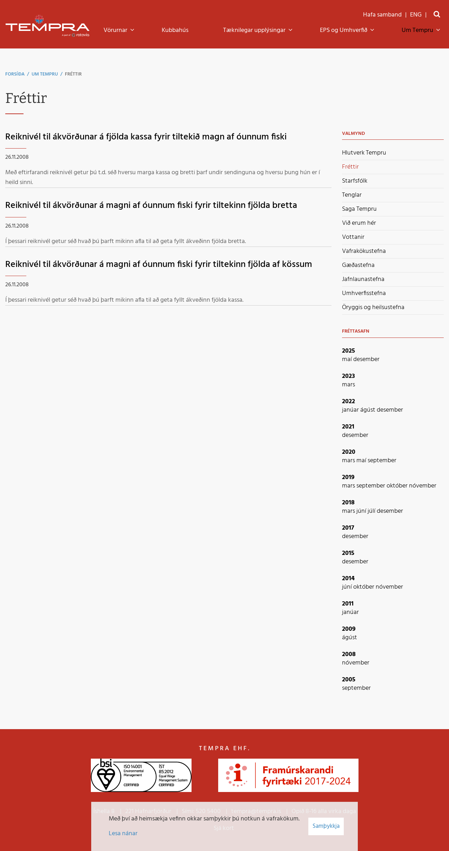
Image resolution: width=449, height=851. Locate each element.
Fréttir (73, 74)
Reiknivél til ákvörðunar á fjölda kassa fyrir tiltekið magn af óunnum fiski (146, 137)
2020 (348, 452)
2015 (348, 553)
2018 (348, 503)
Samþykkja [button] (326, 826)
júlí (372, 511)
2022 (348, 402)
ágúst (368, 410)
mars (348, 385)
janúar (351, 410)
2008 (349, 654)
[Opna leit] (437, 14)
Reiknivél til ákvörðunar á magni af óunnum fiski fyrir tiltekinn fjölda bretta (151, 205)
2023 (348, 376)
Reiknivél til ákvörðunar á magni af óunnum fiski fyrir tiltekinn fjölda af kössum (158, 264)
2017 (348, 528)
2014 (348, 579)
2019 (348, 477)
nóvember (422, 486)
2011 (348, 604)
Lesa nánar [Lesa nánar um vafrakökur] (123, 834)
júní (362, 511)
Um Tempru (45, 74)
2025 (348, 351)
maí (347, 359)
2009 (349, 629)
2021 (348, 427)
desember (366, 359)
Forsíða (15, 74)
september (382, 461)
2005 (348, 680)
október (398, 486)
